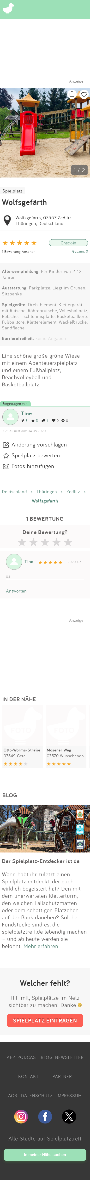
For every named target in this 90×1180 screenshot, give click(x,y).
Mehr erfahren (41, 945)
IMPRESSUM (69, 1095)
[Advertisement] (48, 653)
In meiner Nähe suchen (45, 1155)
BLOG (47, 1057)
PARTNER (62, 1076)
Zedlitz (73, 491)
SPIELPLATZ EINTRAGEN (45, 1020)
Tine (26, 413)
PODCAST (28, 1057)
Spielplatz (12, 191)
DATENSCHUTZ (37, 1095)
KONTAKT (28, 1076)
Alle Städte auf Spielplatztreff (45, 1138)
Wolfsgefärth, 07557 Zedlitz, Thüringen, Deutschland (44, 220)
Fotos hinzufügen (33, 465)
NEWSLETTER (69, 1057)
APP (11, 1057)
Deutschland (14, 491)
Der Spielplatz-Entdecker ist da (41, 861)
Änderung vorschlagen (39, 444)
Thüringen (46, 491)
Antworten (16, 591)
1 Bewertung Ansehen (19, 251)
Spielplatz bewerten (36, 455)
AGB (12, 1095)
